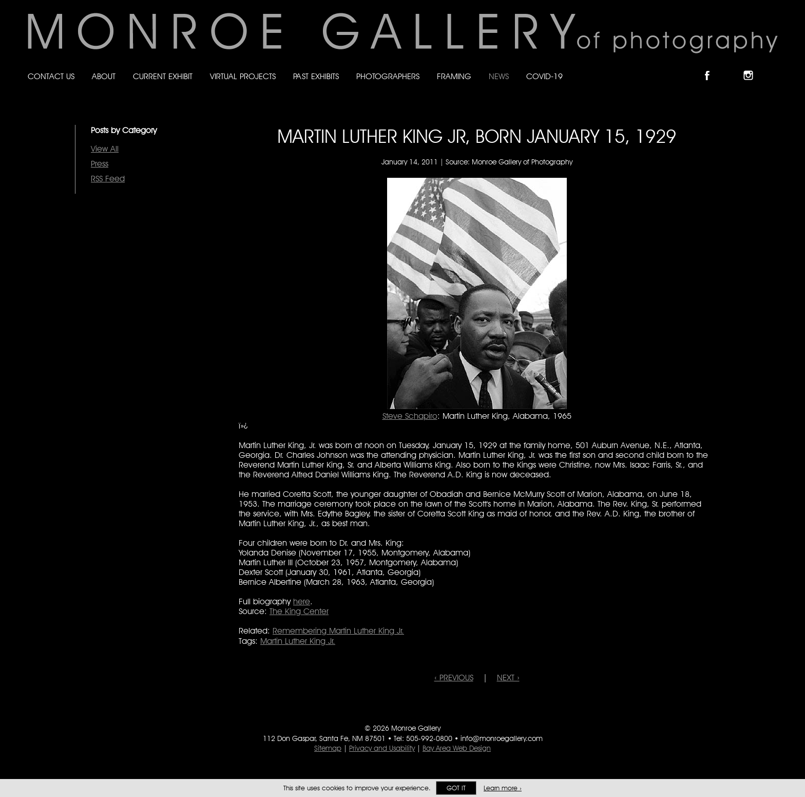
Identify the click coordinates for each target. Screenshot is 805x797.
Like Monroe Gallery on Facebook (711, 66)
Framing (454, 76)
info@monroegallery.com (502, 738)
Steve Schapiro (409, 416)
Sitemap (327, 748)
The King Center (299, 611)
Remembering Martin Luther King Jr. (338, 631)
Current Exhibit (163, 76)
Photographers (387, 76)
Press (99, 164)
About (104, 76)
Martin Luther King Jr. (297, 641)
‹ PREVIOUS (453, 677)
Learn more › (503, 788)
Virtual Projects (243, 76)
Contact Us (51, 76)
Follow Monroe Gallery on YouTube (773, 66)
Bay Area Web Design (457, 748)
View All (105, 149)
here (301, 601)
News (499, 76)
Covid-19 (544, 76)
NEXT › (508, 677)
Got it (456, 788)
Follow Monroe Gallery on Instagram (752, 66)
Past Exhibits (316, 76)
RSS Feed (108, 178)
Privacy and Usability (382, 748)
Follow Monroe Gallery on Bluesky (733, 66)
